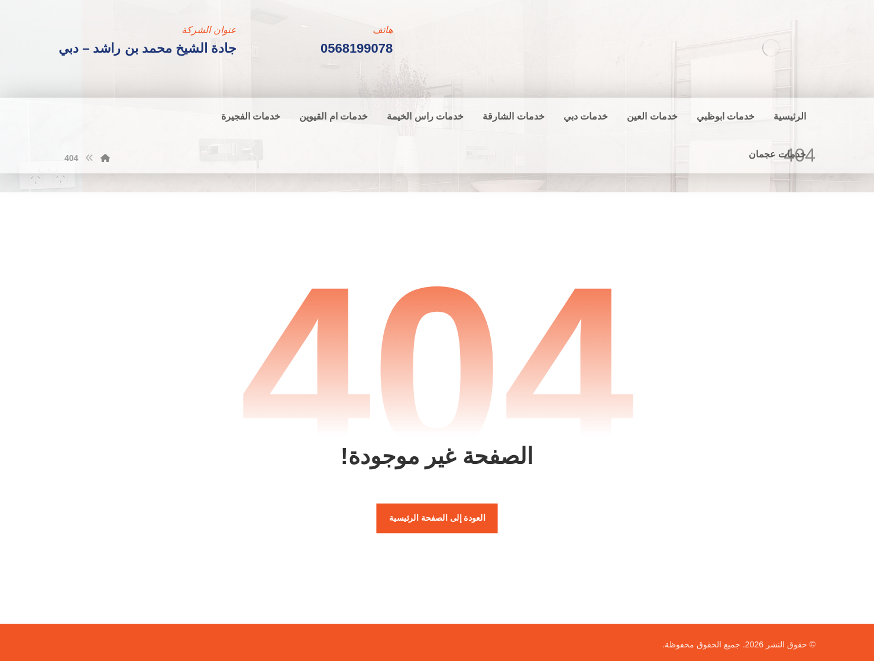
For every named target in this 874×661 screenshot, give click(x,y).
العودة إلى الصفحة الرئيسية (437, 518)
